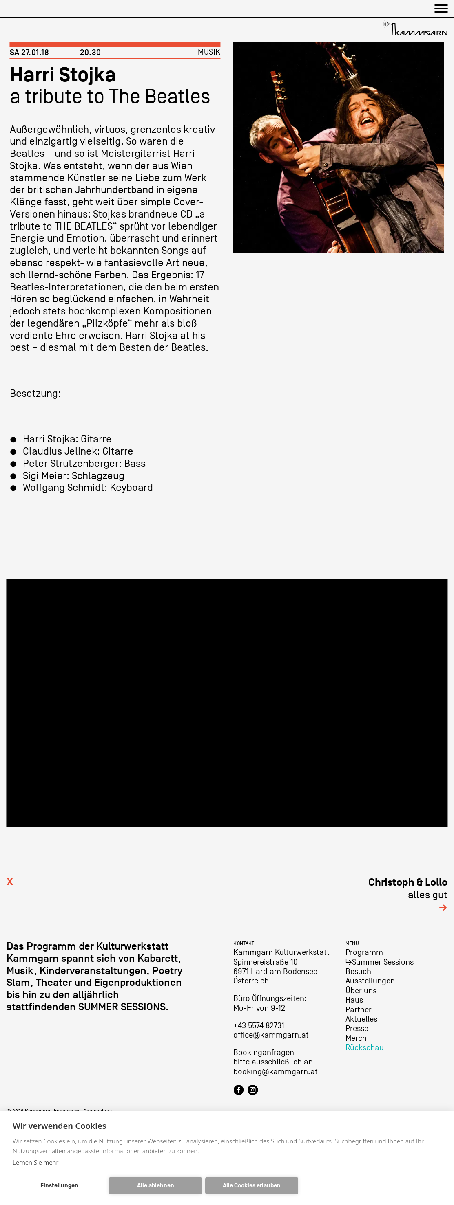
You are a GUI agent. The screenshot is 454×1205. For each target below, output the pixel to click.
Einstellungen (59, 1186)
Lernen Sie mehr (35, 1162)
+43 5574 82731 (258, 1025)
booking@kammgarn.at (275, 1071)
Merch (356, 1038)
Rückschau (364, 1047)
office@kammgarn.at (271, 1035)
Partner (358, 1009)
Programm (364, 952)
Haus (354, 1000)
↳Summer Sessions (379, 962)
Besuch (358, 971)
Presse (356, 1028)
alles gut (407, 894)
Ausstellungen (370, 980)
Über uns (360, 990)
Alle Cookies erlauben (252, 1186)
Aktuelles (361, 1019)
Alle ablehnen (155, 1186)
